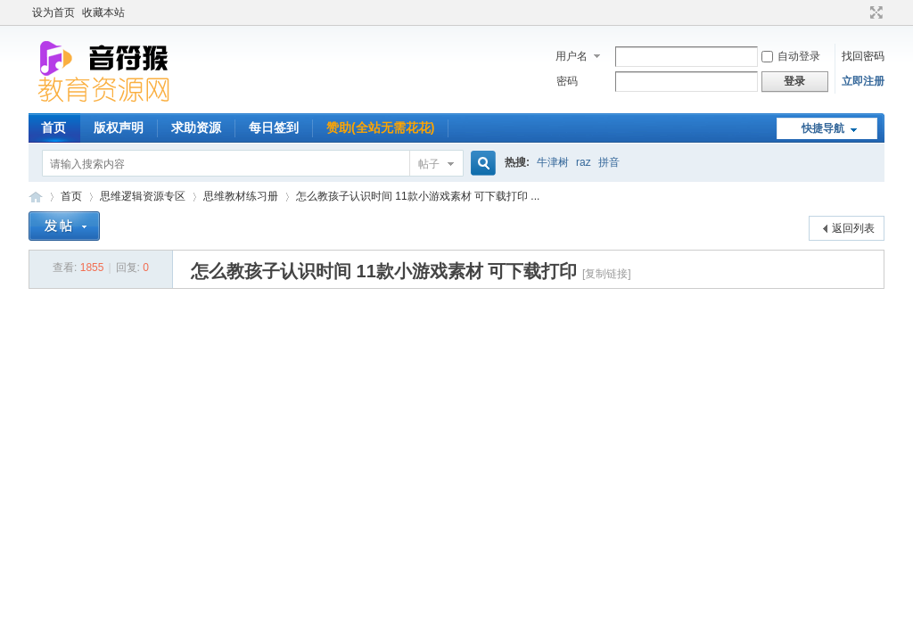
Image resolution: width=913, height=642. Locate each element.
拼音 (609, 162)
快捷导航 (823, 128)
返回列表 (853, 228)
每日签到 (274, 127)
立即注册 (863, 81)
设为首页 (53, 12)
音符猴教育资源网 (36, 197)
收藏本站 (103, 12)
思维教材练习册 (240, 196)
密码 (567, 81)
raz (583, 162)
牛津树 (553, 162)
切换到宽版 (874, 12)
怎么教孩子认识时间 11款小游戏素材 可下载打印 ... (417, 196)
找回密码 (863, 56)
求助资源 (196, 127)
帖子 (429, 164)
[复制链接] (606, 274)
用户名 (571, 56)
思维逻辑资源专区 (142, 196)
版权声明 (119, 127)
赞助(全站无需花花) (380, 127)
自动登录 (790, 56)
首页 (53, 127)
